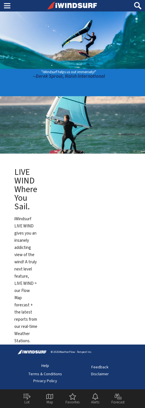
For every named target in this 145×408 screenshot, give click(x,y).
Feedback (100, 367)
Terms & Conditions (45, 374)
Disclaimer (100, 374)
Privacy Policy (45, 381)
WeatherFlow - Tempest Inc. (75, 352)
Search (138, 3)
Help (45, 366)
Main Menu (7, 5)
